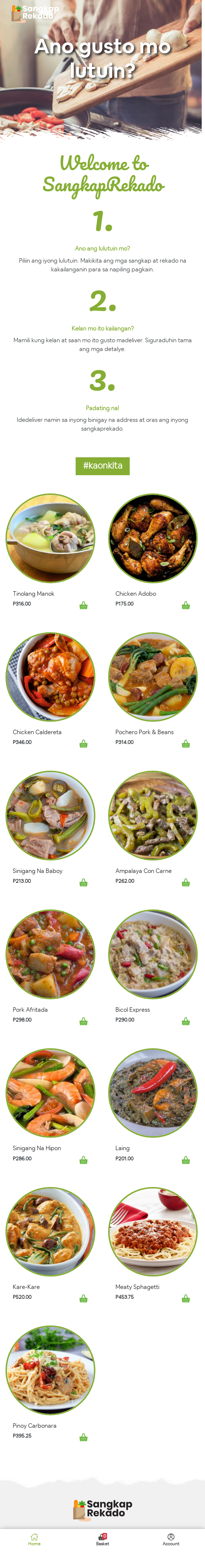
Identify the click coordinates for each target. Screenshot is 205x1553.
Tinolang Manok (33, 594)
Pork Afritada (30, 1010)
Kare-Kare (26, 1287)
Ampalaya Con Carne (143, 871)
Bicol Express (132, 1010)
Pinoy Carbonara (35, 1426)
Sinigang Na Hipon (37, 1148)
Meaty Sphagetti (137, 1287)
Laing (122, 1148)
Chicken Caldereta (37, 732)
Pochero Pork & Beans (144, 732)
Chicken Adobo (135, 594)
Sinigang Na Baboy (37, 871)
